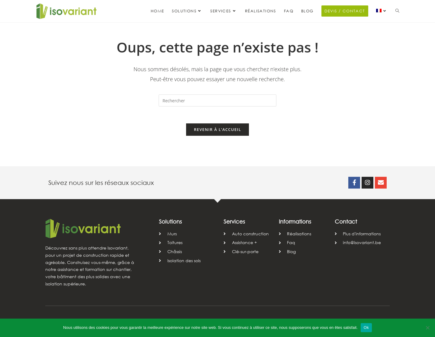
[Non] (427, 328)
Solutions (170, 223)
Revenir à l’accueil (217, 131)
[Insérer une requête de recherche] (217, 100)
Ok (366, 327)
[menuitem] (382, 11)
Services (234, 223)
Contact (346, 223)
